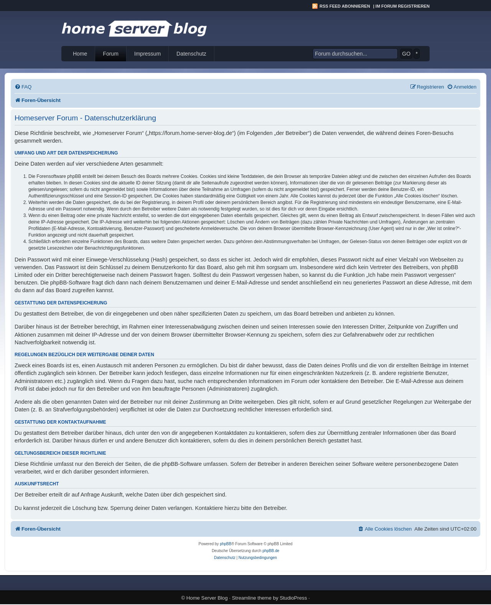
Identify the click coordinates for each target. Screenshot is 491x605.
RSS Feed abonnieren (345, 6)
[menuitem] (23, 86)
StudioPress (293, 598)
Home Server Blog (207, 598)
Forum (110, 54)
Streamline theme (252, 598)
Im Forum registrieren (403, 6)
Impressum (147, 54)
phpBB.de (270, 551)
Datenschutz (191, 54)
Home (80, 54)
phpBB (225, 544)
